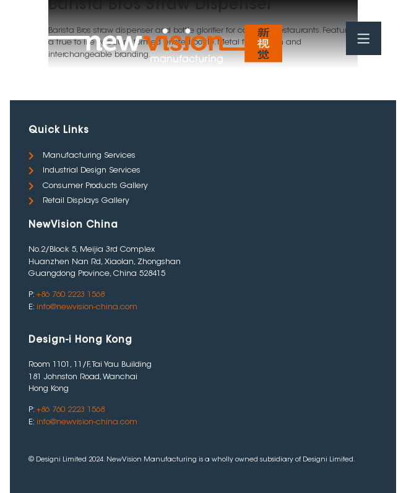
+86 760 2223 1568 (71, 295)
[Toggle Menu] (362, 39)
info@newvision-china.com (87, 307)
